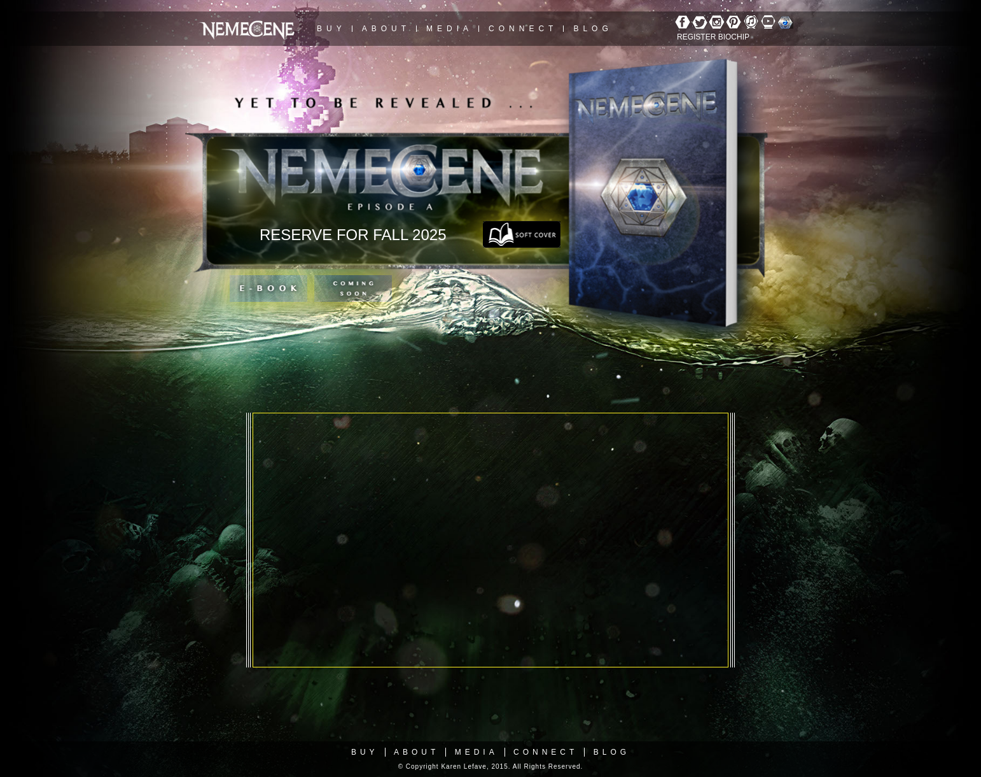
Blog (592, 28)
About (386, 28)
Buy (331, 28)
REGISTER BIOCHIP (713, 36)
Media (449, 28)
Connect (523, 28)
